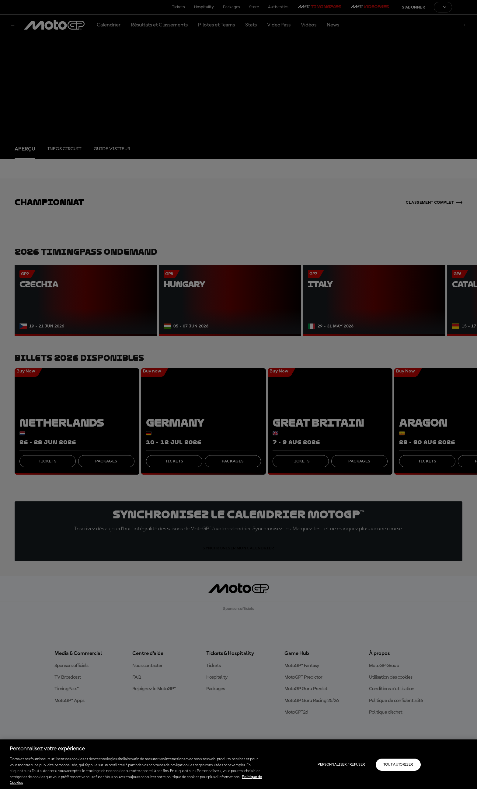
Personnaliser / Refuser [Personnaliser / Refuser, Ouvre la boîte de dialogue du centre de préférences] (341, 765)
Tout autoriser (398, 765)
